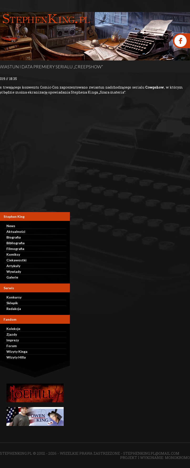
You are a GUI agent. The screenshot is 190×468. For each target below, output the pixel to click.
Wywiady (13, 271)
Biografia (13, 237)
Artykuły (13, 266)
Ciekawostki (16, 260)
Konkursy (13, 297)
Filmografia (15, 249)
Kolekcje (13, 329)
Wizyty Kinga (16, 351)
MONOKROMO (177, 457)
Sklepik (12, 303)
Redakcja (13, 309)
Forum (11, 346)
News (10, 226)
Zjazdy (11, 334)
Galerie (12, 277)
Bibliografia (15, 243)
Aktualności (15, 231)
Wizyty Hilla (16, 357)
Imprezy (12, 340)
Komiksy (13, 254)
